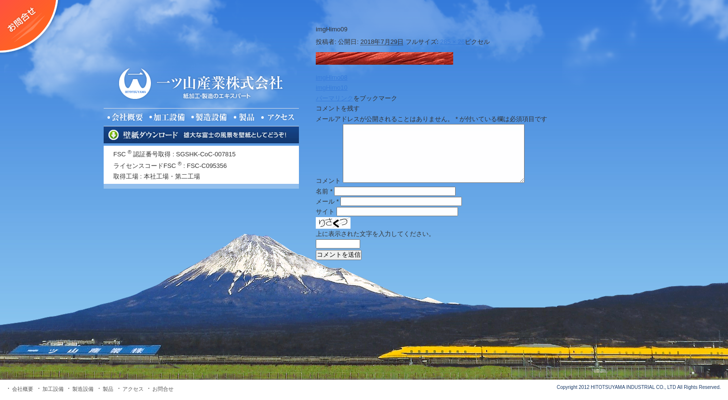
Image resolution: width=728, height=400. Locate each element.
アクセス (133, 389)
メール (327, 201)
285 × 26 (452, 41)
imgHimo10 (332, 87)
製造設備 (83, 389)
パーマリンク (334, 98)
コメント (328, 180)
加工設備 (53, 389)
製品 (108, 389)
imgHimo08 (332, 77)
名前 (324, 191)
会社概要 (22, 389)
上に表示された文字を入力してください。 (375, 233)
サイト (325, 211)
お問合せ (163, 389)
